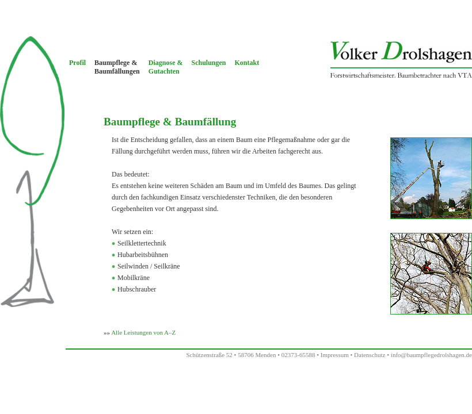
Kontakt (247, 63)
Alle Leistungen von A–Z (143, 332)
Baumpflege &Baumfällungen (117, 67)
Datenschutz (369, 354)
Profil (77, 63)
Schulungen (208, 63)
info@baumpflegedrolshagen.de (431, 354)
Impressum (335, 354)
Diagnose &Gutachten (166, 67)
